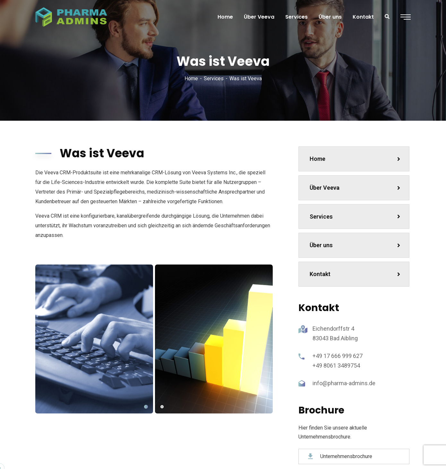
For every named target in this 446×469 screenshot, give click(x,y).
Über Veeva (355, 187)
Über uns (355, 245)
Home (191, 78)
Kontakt (355, 274)
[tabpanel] (94, 339)
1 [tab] (146, 407)
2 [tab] (162, 407)
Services (214, 78)
